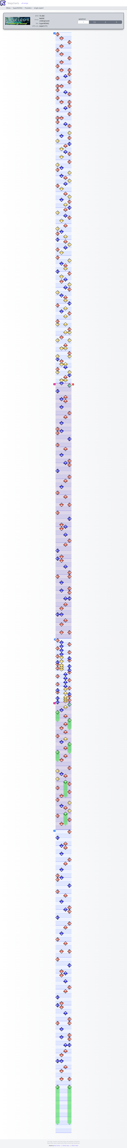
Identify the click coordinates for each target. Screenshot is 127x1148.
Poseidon (28, 8)
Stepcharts (13, 3)
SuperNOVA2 (17, 8)
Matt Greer (57, 1145)
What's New (74, 1145)
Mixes (8, 8)
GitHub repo (65, 1145)
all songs (24, 3)
